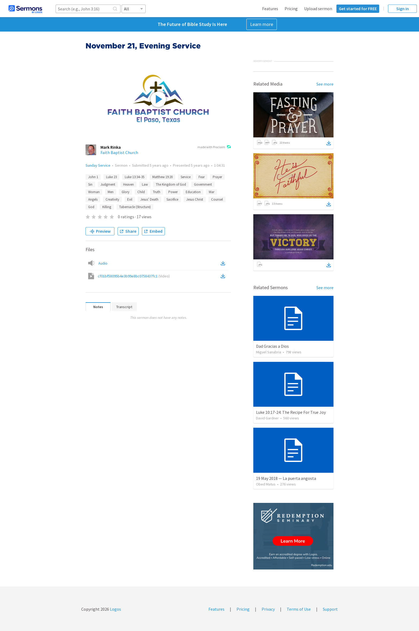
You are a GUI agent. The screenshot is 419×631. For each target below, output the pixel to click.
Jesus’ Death (149, 199)
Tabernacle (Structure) (135, 207)
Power (173, 192)
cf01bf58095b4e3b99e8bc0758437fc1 (134, 276)
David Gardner (267, 418)
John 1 (93, 177)
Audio (102, 263)
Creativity (112, 199)
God (91, 207)
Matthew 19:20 (162, 177)
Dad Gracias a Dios (272, 346)
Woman (94, 192)
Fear (202, 177)
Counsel (217, 199)
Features (270, 8)
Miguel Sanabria (268, 352)
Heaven (128, 184)
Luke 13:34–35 (134, 177)
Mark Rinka (110, 147)
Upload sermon (318, 8)
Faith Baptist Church (119, 152)
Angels (93, 199)
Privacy (268, 609)
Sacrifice (172, 199)
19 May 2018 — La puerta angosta (286, 478)
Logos (115, 609)
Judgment (107, 184)
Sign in (402, 8)
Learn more (261, 24)
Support (330, 609)
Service (186, 177)
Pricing (291, 8)
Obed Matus (266, 484)
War (211, 192)
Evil (129, 199)
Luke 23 (111, 177)
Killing (106, 207)
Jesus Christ (194, 199)
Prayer (217, 177)
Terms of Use (299, 609)
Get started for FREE (358, 8)
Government (203, 184)
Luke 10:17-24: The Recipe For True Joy (291, 412)
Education (193, 192)
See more (324, 84)
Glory (125, 192)
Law (145, 184)
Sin (90, 184)
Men (111, 192)
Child (141, 192)
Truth (156, 192)
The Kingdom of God (171, 184)
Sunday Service (98, 165)
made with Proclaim (214, 147)
